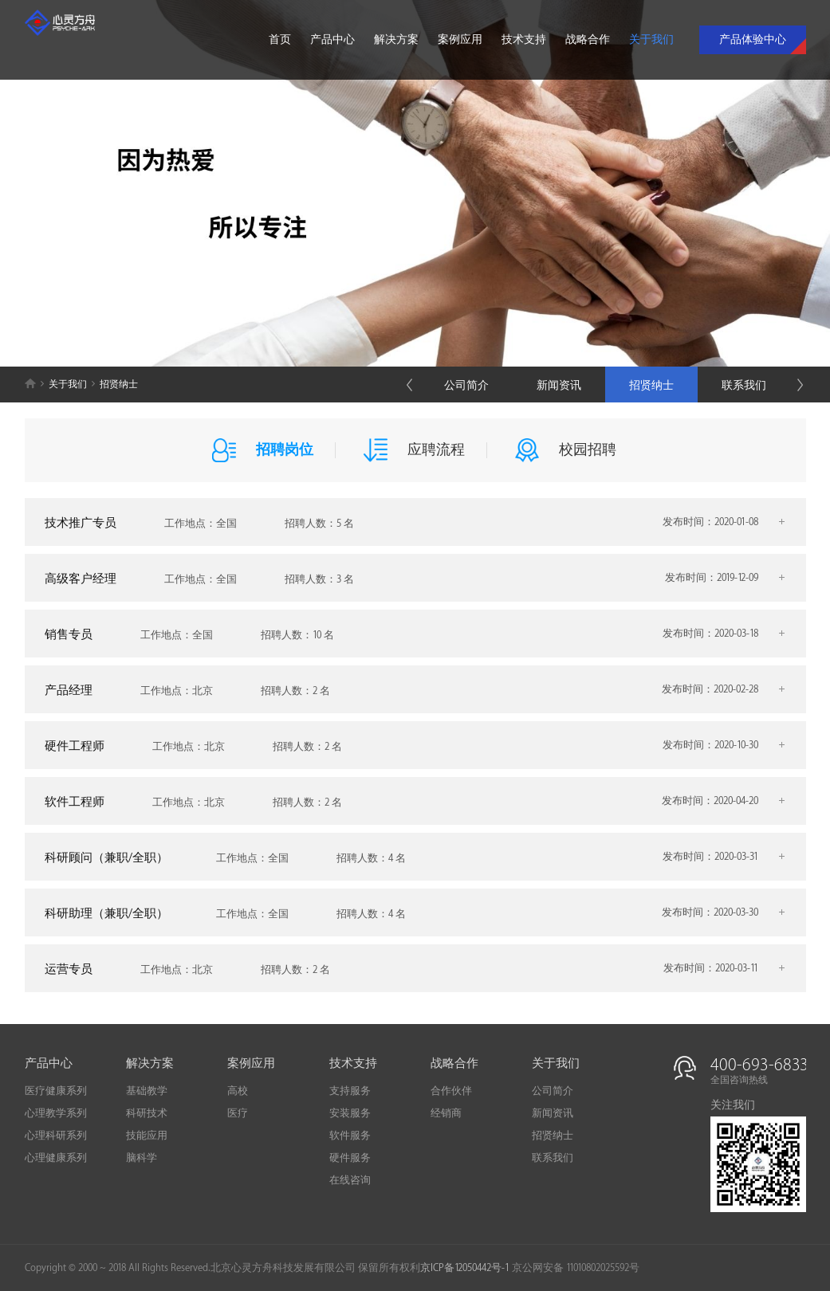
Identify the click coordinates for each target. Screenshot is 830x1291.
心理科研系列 (56, 1135)
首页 (280, 39)
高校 (237, 1091)
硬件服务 (350, 1157)
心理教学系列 (56, 1113)
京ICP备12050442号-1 (464, 1267)
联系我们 (744, 385)
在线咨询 (350, 1180)
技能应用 (146, 1135)
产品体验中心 (752, 39)
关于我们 (651, 39)
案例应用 (460, 39)
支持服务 (350, 1091)
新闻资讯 (559, 385)
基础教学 (146, 1091)
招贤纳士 (651, 385)
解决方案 (396, 39)
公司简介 (466, 385)
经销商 (446, 1113)
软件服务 (350, 1135)
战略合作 (587, 39)
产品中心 (332, 39)
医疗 (237, 1113)
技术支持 (524, 39)
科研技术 (146, 1113)
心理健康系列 (56, 1157)
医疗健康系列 (56, 1091)
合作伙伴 (451, 1091)
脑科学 (141, 1157)
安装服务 (350, 1113)
